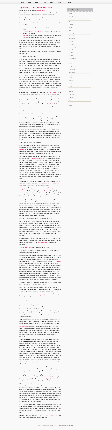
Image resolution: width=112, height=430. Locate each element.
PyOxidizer (42, 10)
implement (21, 149)
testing (70, 105)
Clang (70, 21)
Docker (71, 24)
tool (47, 149)
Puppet (71, 49)
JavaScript (71, 33)
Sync (70, 63)
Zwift (54, 94)
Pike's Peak (50, 104)
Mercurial (71, 35)
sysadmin (71, 103)
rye (58, 305)
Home (22, 2)
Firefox (71, 27)
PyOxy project (27, 247)
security (71, 100)
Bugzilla (71, 16)
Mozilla (71, 41)
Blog (29, 2)
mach (70, 83)
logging (71, 80)
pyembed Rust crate (42, 242)
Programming (72, 47)
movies (71, 91)
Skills (51, 2)
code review (72, 72)
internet (71, 77)
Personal (38, 10)
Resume (69, 2)
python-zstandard (27, 27)
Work (44, 2)
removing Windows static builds (50, 379)
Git (70, 30)
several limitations (44, 191)
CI (69, 19)
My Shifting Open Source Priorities (36, 7)
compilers (71, 75)
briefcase (32, 307)
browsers (71, 66)
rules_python (26, 307)
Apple (70, 13)
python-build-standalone (28, 31)
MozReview (72, 38)
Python (71, 55)
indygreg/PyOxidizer (41, 295)
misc (70, 89)
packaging (71, 94)
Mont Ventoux (48, 102)
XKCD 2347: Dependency (49, 415)
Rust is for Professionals (37, 158)
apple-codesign (26, 35)
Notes (36, 2)
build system (72, 69)
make (70, 86)
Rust (70, 61)
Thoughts (60, 2)
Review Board (72, 58)
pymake (71, 97)
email (55, 370)
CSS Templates (70, 425)
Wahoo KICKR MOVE (52, 92)
